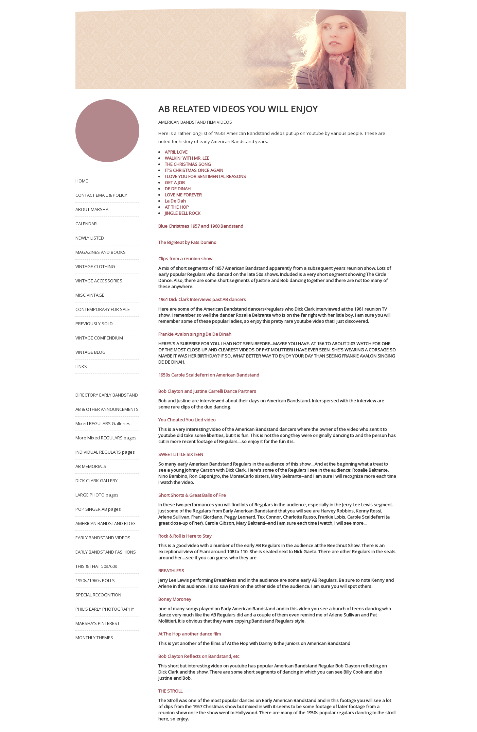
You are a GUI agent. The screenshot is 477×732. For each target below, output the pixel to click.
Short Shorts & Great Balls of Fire (192, 495)
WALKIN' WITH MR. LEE (187, 158)
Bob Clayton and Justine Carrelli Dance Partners (207, 391)
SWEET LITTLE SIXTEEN (180, 454)
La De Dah (175, 201)
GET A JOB (175, 182)
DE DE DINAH (178, 189)
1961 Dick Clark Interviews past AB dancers (202, 299)
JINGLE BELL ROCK (182, 213)
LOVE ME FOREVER (183, 195)
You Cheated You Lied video (187, 420)
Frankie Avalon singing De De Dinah (194, 334)
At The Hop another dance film (189, 634)
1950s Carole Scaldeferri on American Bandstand (208, 375)
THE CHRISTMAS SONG (188, 164)
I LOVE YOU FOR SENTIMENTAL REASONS (205, 176)
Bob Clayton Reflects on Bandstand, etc (198, 656)
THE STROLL (170, 691)
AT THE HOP (177, 207)
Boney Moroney (174, 599)
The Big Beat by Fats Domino (187, 242)
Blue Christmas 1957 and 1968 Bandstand (200, 226)
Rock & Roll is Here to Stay (185, 536)
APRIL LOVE (176, 152)
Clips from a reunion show (185, 259)
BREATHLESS (171, 571)
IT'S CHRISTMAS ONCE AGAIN (194, 170)
